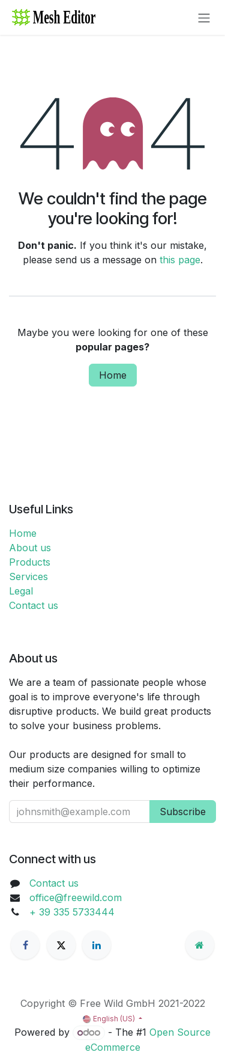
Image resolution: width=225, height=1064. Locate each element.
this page (180, 260)
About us (30, 548)
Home (113, 375)
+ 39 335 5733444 (72, 912)
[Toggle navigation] (204, 17)
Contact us (33, 605)
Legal (21, 591)
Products (29, 562)
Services (28, 576)
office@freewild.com (75, 897)
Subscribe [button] (183, 812)
